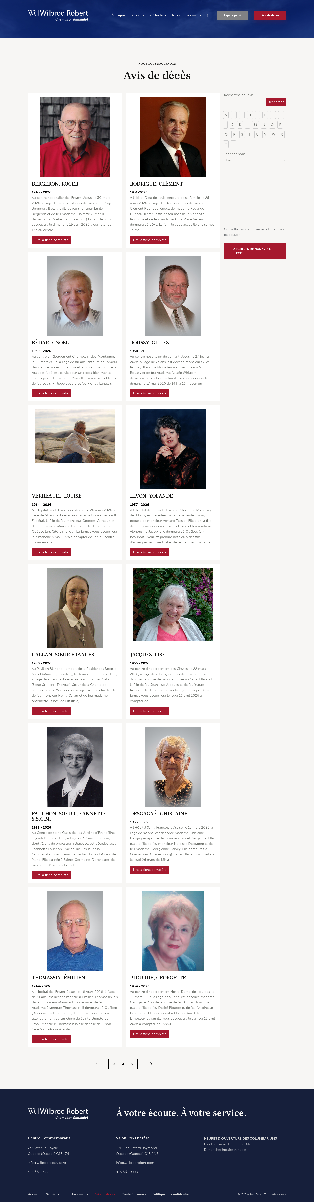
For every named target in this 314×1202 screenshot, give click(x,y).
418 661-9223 (38, 1171)
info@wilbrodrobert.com (47, 1163)
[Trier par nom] (255, 160)
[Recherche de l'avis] (244, 102)
